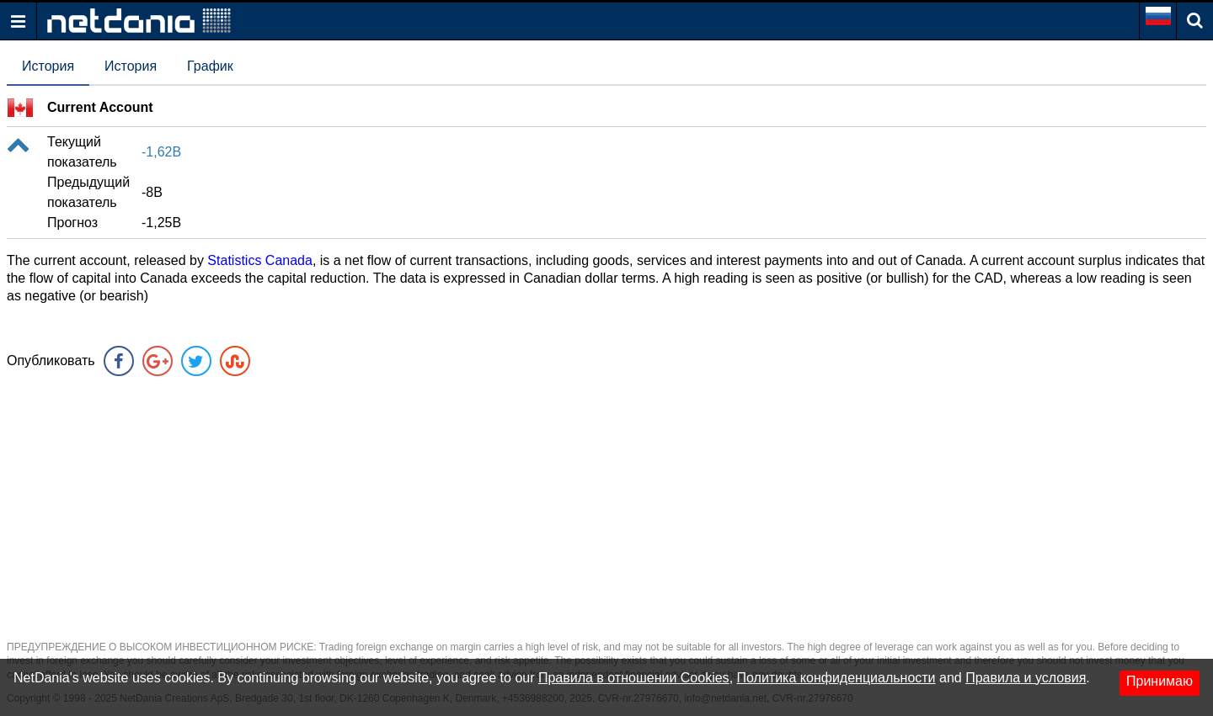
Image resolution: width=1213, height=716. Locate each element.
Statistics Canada (260, 260)
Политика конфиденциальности (836, 678)
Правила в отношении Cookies (633, 678)
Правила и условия (1025, 678)
